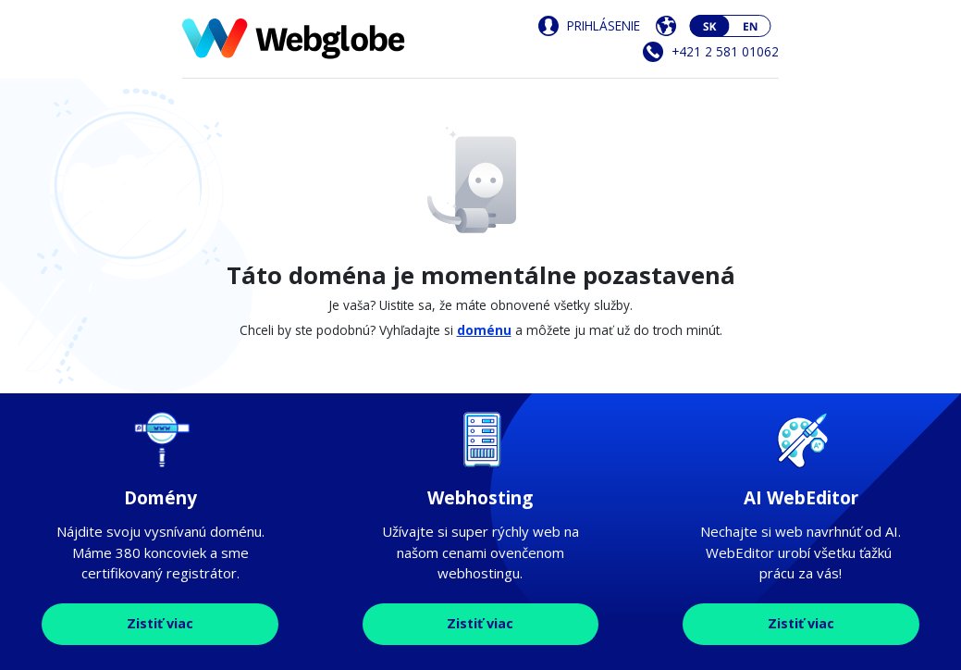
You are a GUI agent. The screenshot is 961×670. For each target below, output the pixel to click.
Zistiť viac (160, 623)
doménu (484, 330)
